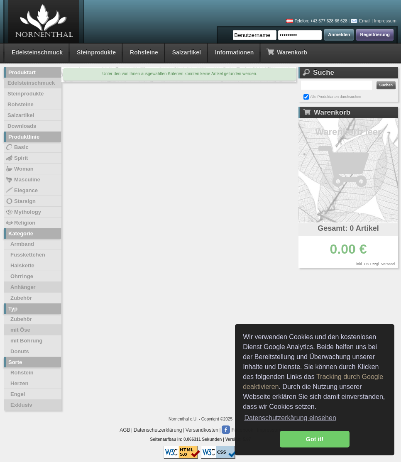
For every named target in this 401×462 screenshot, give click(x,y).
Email (365, 20)
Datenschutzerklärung (158, 430)
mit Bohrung (26, 340)
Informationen (234, 52)
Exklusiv (21, 405)
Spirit (16, 158)
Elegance (21, 190)
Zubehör (21, 298)
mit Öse (20, 330)
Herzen (19, 383)
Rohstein (22, 372)
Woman (19, 169)
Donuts (19, 351)
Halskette (22, 265)
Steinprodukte (96, 52)
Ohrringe (21, 276)
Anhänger (23, 287)
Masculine (22, 180)
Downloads (21, 126)
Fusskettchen (27, 255)
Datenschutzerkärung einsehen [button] (290, 417)
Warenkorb (286, 52)
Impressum (385, 20)
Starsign (20, 201)
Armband (22, 244)
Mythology (23, 212)
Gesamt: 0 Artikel (348, 228)
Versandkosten (202, 430)
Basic (17, 147)
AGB (125, 430)
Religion (20, 223)
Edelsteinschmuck (37, 52)
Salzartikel (186, 52)
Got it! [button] (314, 439)
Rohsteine (144, 52)
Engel (17, 394)
